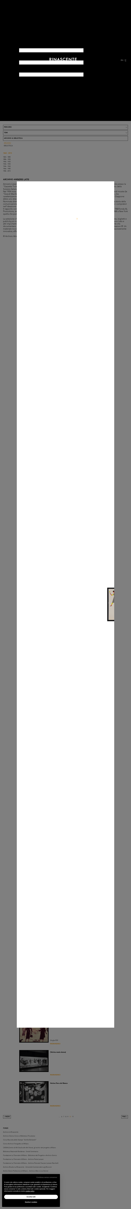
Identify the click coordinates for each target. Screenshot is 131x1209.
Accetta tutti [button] (30, 1197)
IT (125, 60)
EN (122, 60)
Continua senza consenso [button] (46, 1177)
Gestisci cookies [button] (31, 1202)
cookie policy (29, 1191)
